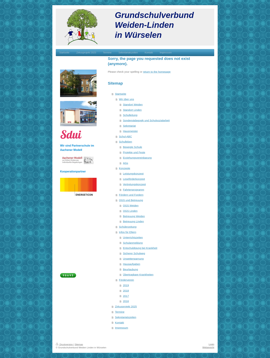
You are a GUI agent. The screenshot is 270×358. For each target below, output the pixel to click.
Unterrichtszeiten (133, 237)
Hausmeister (130, 131)
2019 (126, 285)
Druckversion (64, 344)
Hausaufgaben (131, 264)
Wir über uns (126, 99)
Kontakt (119, 322)
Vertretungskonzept (134, 184)
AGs (125, 163)
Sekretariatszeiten (125, 317)
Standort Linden (132, 109)
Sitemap (79, 344)
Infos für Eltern (127, 232)
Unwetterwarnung (133, 258)
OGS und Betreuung (131, 200)
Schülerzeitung (128, 226)
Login (211, 344)
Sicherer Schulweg (134, 253)
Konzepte (124, 168)
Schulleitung (130, 115)
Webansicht (208, 347)
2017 (126, 295)
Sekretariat (129, 125)
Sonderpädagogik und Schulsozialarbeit (146, 120)
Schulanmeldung (133, 242)
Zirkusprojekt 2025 (126, 306)
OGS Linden (130, 210)
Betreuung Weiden (134, 216)
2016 (126, 301)
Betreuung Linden (133, 221)
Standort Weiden (133, 104)
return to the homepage (157, 71)
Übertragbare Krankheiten (138, 274)
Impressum (121, 327)
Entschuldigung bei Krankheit (140, 247)
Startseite (120, 93)
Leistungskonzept (133, 173)
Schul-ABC (125, 136)
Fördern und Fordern (131, 194)
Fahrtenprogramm (133, 189)
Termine (119, 311)
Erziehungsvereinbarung (137, 157)
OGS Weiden (130, 205)
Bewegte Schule (132, 147)
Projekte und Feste (134, 152)
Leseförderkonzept (134, 178)
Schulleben (125, 141)
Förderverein (126, 279)
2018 (126, 290)
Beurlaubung (130, 269)
